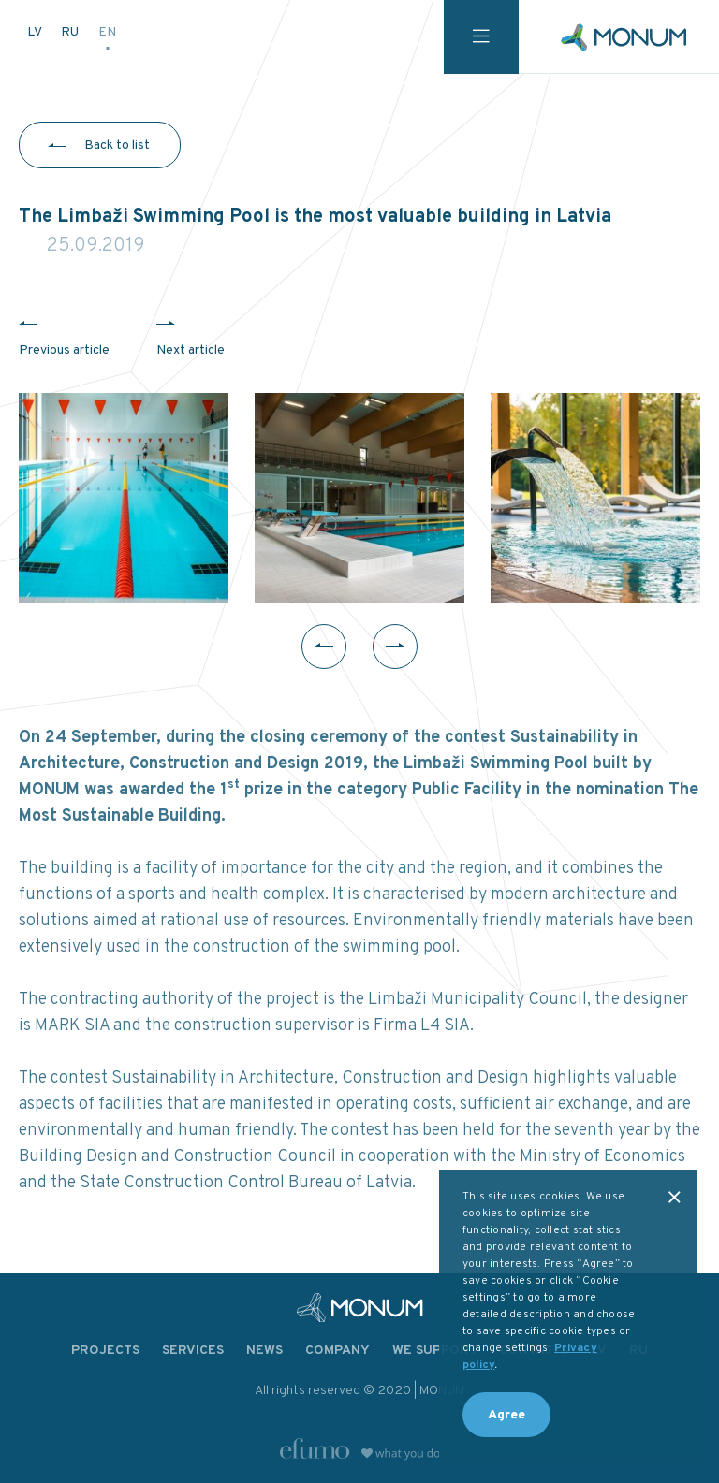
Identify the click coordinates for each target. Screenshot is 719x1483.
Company (337, 1351)
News (264, 1351)
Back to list (117, 145)
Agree (506, 1415)
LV (35, 32)
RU (71, 32)
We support (434, 1351)
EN (107, 32)
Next (395, 646)
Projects (105, 1351)
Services (193, 1351)
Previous (323, 646)
